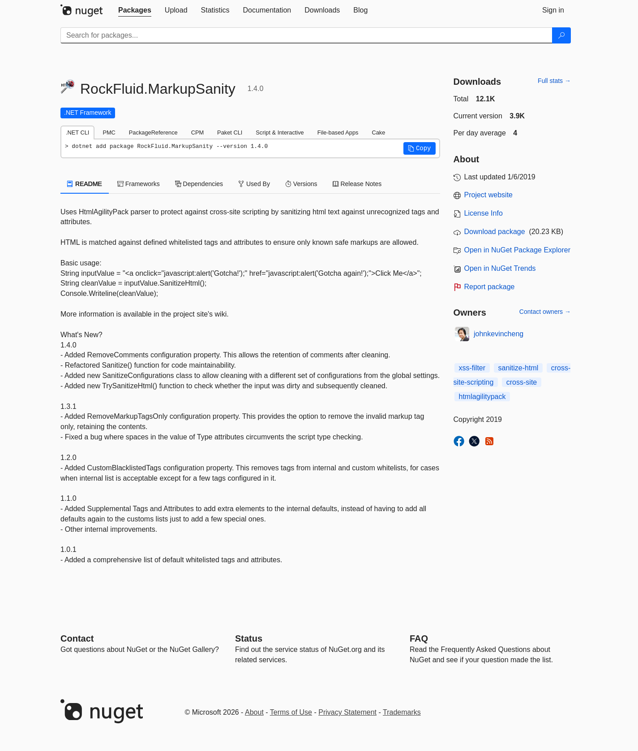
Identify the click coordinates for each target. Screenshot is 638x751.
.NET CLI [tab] (77, 132)
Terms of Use (291, 712)
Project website (488, 195)
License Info (483, 213)
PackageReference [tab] (153, 132)
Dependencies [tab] (199, 183)
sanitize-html (518, 368)
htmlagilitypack (482, 396)
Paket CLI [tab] (229, 132)
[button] (419, 148)
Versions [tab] (301, 183)
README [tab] (84, 183)
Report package (489, 287)
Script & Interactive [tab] (280, 132)
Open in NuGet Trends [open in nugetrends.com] (500, 268)
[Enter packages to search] (306, 35)
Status (248, 638)
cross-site (521, 382)
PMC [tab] (109, 132)
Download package (494, 231)
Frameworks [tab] (138, 183)
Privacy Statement (347, 712)
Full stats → (554, 80)
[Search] (561, 35)
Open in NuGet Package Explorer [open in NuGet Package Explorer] (517, 250)
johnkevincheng (498, 334)
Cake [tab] (378, 132)
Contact (77, 638)
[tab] (134, 10)
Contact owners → (545, 311)
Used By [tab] (254, 183)
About (254, 712)
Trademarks (402, 712)
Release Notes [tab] (357, 183)
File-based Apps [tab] (338, 132)
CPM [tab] (197, 132)
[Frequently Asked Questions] (419, 638)
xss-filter (472, 368)
